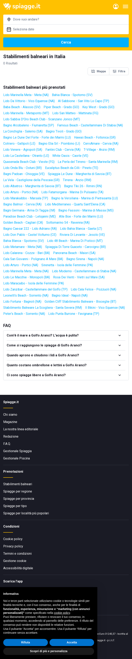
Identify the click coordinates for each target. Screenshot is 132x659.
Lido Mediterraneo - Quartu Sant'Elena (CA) (75, 204)
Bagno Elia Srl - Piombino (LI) (59, 143)
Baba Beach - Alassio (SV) (21, 107)
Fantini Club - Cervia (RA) (62, 150)
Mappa (98, 71)
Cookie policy (13, 539)
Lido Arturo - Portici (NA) (20, 192)
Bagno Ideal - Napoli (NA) (70, 295)
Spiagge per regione (17, 491)
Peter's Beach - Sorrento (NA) (24, 314)
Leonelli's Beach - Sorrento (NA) (25, 295)
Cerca (66, 42)
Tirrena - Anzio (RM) (77, 180)
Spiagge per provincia (18, 499)
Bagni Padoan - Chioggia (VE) (24, 174)
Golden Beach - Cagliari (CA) (23, 222)
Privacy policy (13, 546)
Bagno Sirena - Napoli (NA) (85, 259)
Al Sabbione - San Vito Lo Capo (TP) (83, 101)
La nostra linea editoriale (20, 429)
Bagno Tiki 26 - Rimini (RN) (83, 186)
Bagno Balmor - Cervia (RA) (22, 204)
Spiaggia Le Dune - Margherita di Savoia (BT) (79, 174)
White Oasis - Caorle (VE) (70, 156)
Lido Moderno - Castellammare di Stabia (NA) (84, 271)
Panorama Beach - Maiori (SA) (74, 253)
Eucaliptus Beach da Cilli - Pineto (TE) (71, 168)
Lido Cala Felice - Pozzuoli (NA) (93, 289)
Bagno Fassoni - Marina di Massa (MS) (86, 210)
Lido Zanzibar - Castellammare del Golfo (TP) (35, 289)
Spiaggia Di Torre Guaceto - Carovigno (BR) (75, 247)
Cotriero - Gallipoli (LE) (19, 143)
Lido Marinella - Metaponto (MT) (26, 113)
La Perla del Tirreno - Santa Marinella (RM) (88, 162)
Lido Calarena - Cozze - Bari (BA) (26, 253)
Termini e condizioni (17, 553)
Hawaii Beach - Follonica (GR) (95, 137)
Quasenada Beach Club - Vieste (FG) (29, 162)
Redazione (10, 436)
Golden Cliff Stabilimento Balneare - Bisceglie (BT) (80, 301)
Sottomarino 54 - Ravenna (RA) (68, 222)
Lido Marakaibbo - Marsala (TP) (25, 198)
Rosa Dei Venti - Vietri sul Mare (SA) (79, 277)
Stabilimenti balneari (17, 484)
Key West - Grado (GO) (98, 107)
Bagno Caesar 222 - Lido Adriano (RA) (30, 229)
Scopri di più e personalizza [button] (48, 651)
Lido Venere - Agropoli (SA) (22, 150)
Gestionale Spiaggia (17, 451)
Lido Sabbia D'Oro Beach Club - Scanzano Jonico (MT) (41, 119)
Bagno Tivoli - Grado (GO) (64, 131)
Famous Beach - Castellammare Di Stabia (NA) (90, 125)
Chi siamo (10, 415)
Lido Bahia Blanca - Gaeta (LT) (81, 229)
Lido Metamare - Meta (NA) (22, 247)
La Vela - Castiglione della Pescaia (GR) (31, 180)
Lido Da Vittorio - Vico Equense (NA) (29, 101)
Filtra (119, 71)
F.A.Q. (7, 444)
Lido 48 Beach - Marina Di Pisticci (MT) (75, 241)
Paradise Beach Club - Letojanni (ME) (29, 216)
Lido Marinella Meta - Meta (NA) (26, 95)
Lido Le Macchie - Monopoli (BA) (26, 277)
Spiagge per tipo (15, 506)
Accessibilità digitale (18, 568)
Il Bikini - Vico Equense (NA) (105, 308)
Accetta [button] (72, 642)
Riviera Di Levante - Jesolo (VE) (82, 235)
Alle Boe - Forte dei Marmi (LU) (81, 216)
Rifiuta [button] (25, 642)
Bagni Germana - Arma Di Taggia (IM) (29, 210)
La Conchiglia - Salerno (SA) (23, 131)
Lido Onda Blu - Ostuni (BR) (22, 168)
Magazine (10, 422)
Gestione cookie (14, 561)
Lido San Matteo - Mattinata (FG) (75, 113)
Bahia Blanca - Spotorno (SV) (72, 95)
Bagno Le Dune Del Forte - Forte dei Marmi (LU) (37, 137)
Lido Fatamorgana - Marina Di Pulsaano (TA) (72, 192)
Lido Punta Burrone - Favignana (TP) (73, 314)
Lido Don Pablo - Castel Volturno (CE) (29, 235)
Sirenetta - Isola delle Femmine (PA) (67, 265)
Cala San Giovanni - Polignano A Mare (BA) (33, 259)
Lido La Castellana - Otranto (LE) (26, 156)
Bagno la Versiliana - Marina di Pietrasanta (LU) (84, 198)
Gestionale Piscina (16, 458)
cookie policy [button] (62, 613)
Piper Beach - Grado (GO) (61, 107)
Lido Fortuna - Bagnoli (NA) (22, 301)
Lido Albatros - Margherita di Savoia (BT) (32, 186)
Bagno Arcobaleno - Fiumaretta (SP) (28, 125)
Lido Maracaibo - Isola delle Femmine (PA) (33, 283)
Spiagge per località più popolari (26, 513)
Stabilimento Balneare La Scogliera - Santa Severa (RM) (42, 308)
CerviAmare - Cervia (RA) (100, 143)
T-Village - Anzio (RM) (99, 150)
